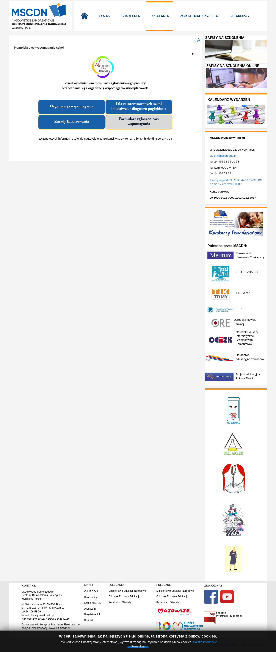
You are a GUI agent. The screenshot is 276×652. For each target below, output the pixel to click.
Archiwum (90, 608)
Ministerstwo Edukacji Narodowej (127, 590)
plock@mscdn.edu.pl (223, 155)
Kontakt (88, 620)
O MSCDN (91, 591)
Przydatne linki (92, 614)
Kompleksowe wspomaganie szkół (39, 47)
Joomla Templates (225, 644)
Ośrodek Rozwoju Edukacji (123, 596)
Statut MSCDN (92, 602)
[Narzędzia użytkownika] (193, 52)
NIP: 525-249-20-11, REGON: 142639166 (46, 618)
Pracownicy (90, 597)
